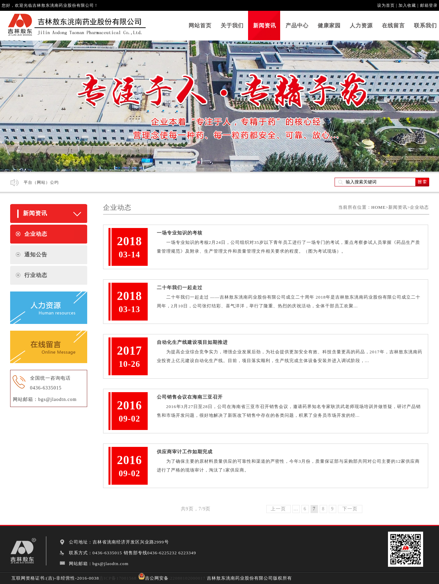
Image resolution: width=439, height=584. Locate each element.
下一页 (350, 508)
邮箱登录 (429, 5)
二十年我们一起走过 (179, 287)
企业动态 (35, 234)
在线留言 (393, 25)
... (296, 508)
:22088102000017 (187, 578)
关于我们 (232, 25)
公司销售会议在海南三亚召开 (190, 397)
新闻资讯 (264, 25)
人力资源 (361, 25)
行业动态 (35, 275)
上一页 (278, 508)
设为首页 (386, 5)
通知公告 (35, 254)
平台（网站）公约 (41, 182)
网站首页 (200, 25)
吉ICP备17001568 (118, 578)
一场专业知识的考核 (179, 232)
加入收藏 (407, 5)
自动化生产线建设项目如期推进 (192, 342)
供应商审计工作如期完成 (185, 451)
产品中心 (297, 25)
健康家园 (329, 25)
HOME (378, 207)
